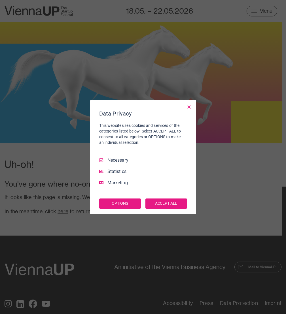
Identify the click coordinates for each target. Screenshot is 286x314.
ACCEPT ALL (166, 203)
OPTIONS (120, 203)
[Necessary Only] (189, 107)
